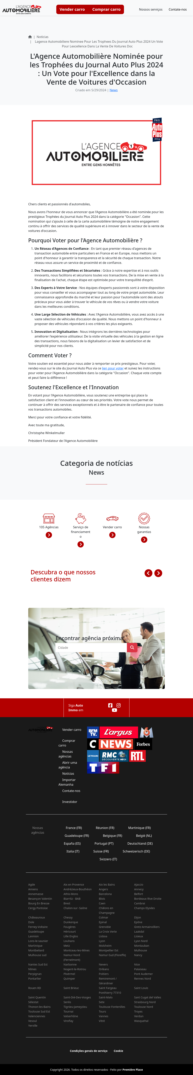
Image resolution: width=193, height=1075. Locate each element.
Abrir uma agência (67, 764)
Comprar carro (106, 9)
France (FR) (74, 828)
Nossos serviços (150, 9)
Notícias (68, 773)
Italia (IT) (73, 851)
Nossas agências (65, 753)
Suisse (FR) (101, 851)
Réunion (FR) (105, 828)
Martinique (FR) (139, 828)
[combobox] (92, 647)
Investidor (69, 802)
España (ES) (72, 843)
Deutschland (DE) (140, 843)
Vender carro (72, 9)
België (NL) (144, 835)
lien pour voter (113, 368)
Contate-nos (178, 9)
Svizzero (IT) (108, 859)
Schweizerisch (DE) (136, 851)
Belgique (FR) (112, 835)
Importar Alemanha (67, 782)
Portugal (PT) (104, 843)
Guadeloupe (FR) (77, 835)
